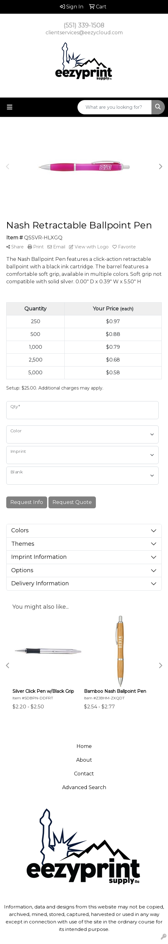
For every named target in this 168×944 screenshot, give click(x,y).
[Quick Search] (114, 107)
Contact (84, 774)
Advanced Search (84, 787)
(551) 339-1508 (84, 25)
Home (84, 746)
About (84, 760)
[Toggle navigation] (9, 107)
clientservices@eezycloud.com (84, 33)
